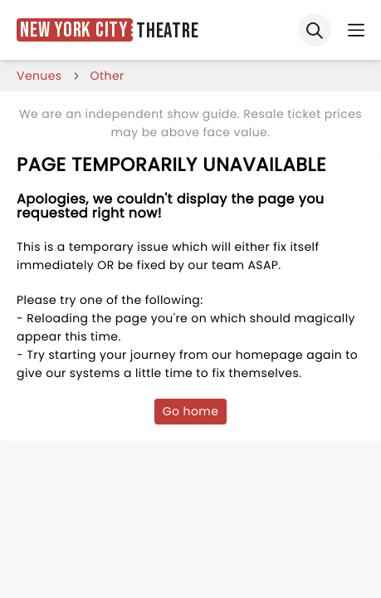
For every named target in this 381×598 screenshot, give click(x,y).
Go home (191, 411)
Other (107, 75)
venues (39, 75)
